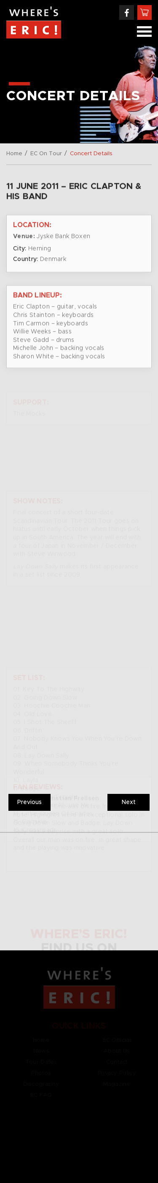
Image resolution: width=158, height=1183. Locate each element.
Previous (29, 802)
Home (14, 153)
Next (129, 802)
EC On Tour (46, 153)
